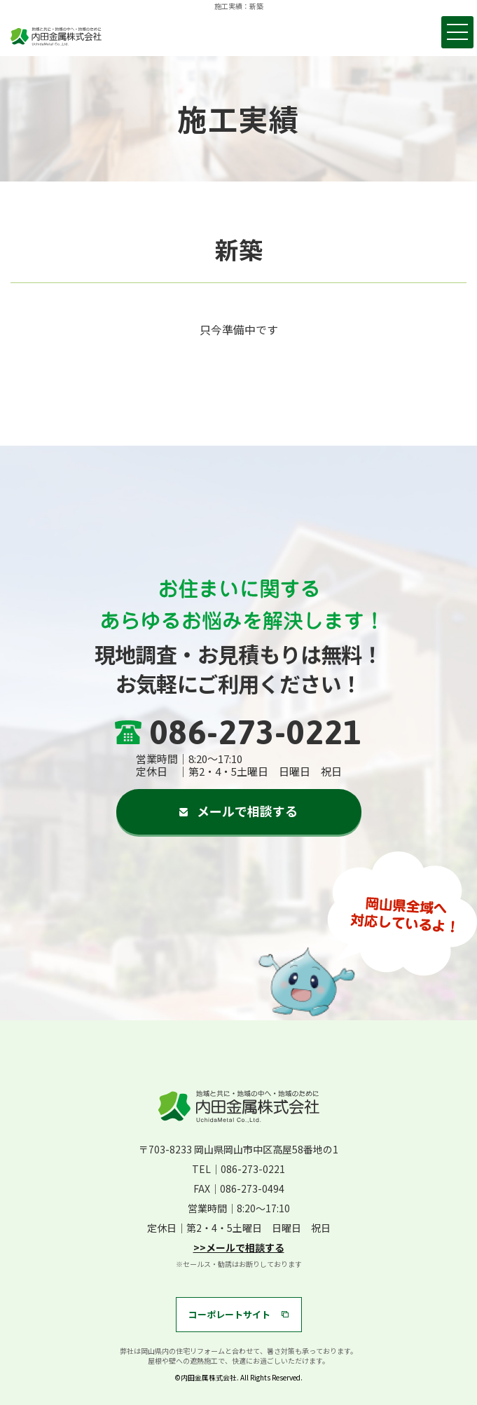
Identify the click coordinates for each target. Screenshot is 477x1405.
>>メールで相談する (238, 1247)
